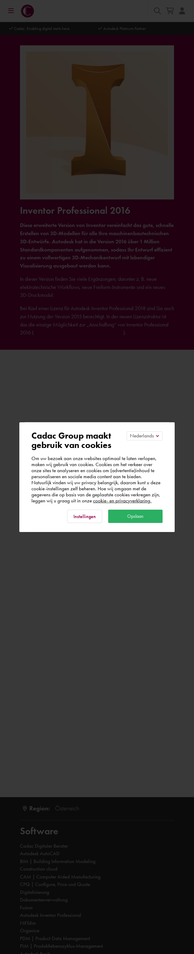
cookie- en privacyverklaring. (122, 501)
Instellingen (84, 516)
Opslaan (135, 516)
